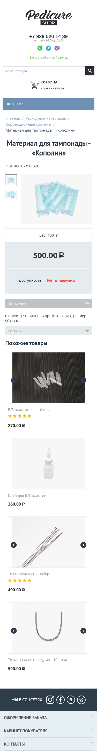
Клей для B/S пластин (27, 495)
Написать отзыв (21, 166)
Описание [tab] (48, 303)
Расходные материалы (46, 118)
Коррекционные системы (28, 124)
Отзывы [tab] (48, 330)
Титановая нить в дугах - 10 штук (37, 660)
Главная (13, 118)
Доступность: (30, 280)
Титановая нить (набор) (29, 574)
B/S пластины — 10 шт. (28, 410)
